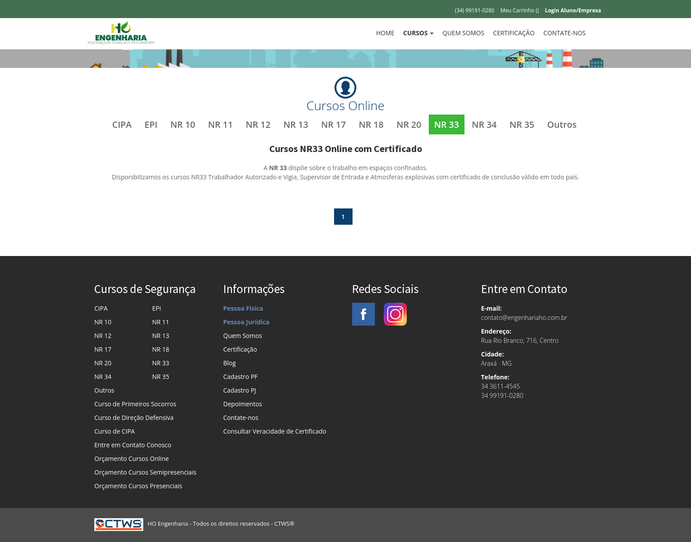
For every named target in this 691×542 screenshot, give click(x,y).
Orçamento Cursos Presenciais (138, 486)
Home (387, 32)
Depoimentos (242, 404)
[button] (418, 33)
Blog (229, 363)
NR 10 (182, 124)
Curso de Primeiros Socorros (135, 404)
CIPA (122, 124)
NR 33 (446, 124)
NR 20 (408, 124)
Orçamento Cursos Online (131, 458)
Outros (562, 124)
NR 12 (258, 124)
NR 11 (220, 124)
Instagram (395, 314)
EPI (151, 124)
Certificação (514, 33)
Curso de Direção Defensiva (134, 417)
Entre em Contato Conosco (132, 445)
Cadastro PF (240, 376)
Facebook (363, 314)
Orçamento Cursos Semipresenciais (145, 472)
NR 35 (522, 124)
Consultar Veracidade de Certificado (275, 431)
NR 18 (371, 124)
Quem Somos (463, 33)
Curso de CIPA (114, 431)
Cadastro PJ (239, 390)
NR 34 (484, 124)
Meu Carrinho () (520, 10)
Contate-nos (564, 33)
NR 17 (333, 124)
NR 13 (295, 124)
